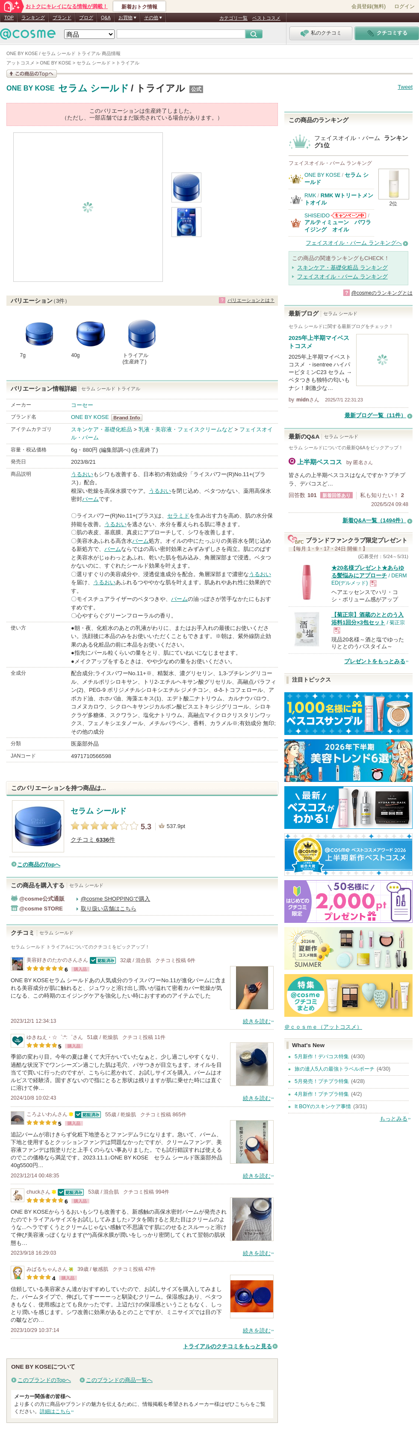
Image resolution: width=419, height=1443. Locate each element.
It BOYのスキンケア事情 (323, 1106)
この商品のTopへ (38, 864)
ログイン (404, 6)
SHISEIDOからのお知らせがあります (348, 215)
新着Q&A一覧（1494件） (374, 520)
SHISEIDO (317, 216)
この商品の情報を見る (31, 74)
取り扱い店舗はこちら (108, 908)
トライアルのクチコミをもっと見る (227, 1346)
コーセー (82, 405)
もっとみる (393, 1118)
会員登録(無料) (368, 6)
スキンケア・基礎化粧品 (101, 429)
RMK (310, 196)
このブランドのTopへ (44, 1380)
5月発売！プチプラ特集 (322, 1081)
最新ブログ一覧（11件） (375, 415)
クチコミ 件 (93, 840)
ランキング (33, 17)
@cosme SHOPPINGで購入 (115, 899)
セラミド (178, 515)
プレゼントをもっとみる (374, 661)
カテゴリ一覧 (233, 17)
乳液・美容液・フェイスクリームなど (186, 429)
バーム (90, 499)
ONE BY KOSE (30, 88)
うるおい (82, 474)
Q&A (106, 17)
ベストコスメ (266, 17)
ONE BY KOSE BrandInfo (129, 417)
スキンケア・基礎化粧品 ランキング (342, 267)
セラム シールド (93, 88)
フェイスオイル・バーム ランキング (342, 276)
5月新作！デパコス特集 (322, 1057)
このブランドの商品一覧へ (119, 1380)
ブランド (62, 17)
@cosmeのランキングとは (382, 293)
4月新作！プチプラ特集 (322, 1094)
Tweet (405, 87)
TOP (9, 17)
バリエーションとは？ (250, 300)
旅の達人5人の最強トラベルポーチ (335, 1069)
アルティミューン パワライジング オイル (337, 225)
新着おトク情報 (139, 7)
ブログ (86, 17)
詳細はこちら (55, 1411)
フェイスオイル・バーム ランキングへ (354, 243)
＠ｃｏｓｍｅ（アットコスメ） (323, 1027)
